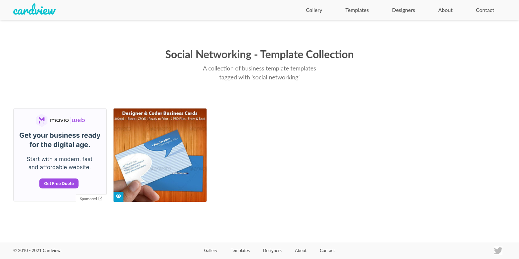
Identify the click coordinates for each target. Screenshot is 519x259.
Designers (403, 10)
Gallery (314, 10)
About (445, 10)
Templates (357, 10)
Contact (485, 10)
